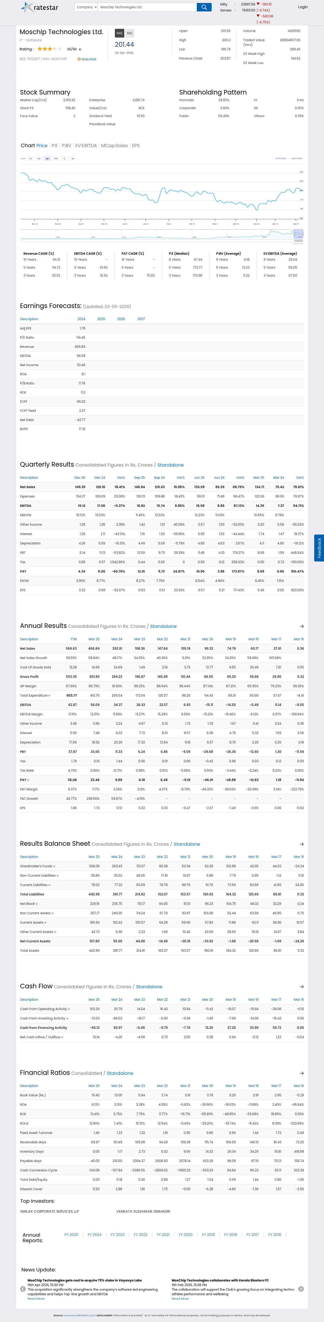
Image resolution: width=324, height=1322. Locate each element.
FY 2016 (274, 1234)
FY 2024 (94, 1234)
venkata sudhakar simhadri (143, 1211)
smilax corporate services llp (49, 1211)
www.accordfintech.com (79, 1315)
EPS (136, 145)
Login (303, 7)
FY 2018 (230, 1234)
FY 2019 (208, 1234)
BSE (129, 33)
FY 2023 (118, 1234)
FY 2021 (163, 1234)
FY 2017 (252, 1234)
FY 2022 (140, 1234)
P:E (55, 145)
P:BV (66, 145)
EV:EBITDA (86, 145)
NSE (119, 33)
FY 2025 (71, 1234)
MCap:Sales (114, 145)
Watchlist (88, 59)
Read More (36, 1298)
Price (42, 145)
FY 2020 (186, 1234)
